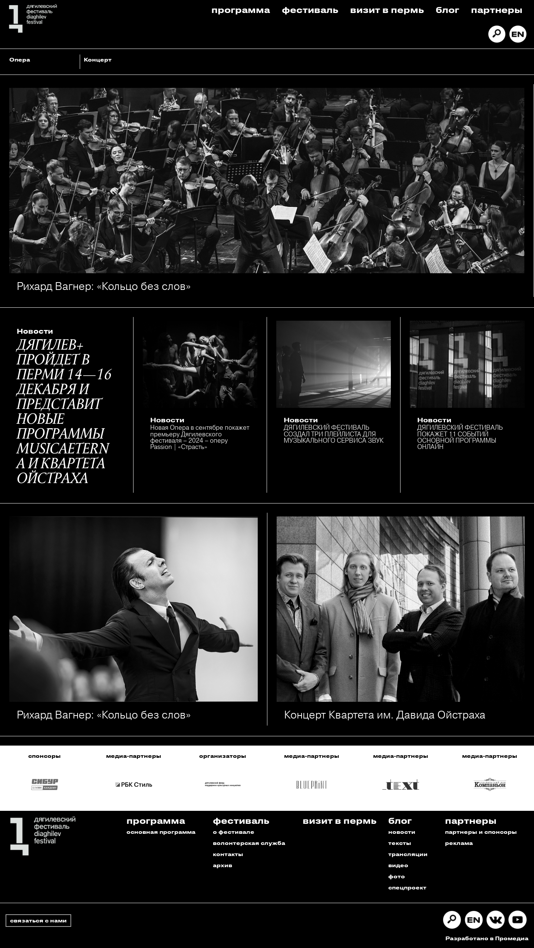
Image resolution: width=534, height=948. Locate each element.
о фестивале (233, 832)
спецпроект (407, 887)
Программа (240, 9)
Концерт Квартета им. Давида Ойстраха (384, 714)
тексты (399, 843)
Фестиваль (310, 9)
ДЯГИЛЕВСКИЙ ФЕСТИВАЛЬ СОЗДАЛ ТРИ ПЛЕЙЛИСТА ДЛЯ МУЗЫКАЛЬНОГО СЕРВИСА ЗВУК (333, 433)
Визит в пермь (387, 9)
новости (401, 832)
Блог (447, 9)
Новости (35, 331)
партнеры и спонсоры (481, 832)
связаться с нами (38, 920)
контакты (228, 854)
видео (398, 865)
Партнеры (497, 9)
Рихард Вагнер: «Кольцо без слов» (104, 286)
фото (396, 876)
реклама (459, 843)
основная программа (160, 832)
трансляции (408, 854)
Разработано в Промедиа (486, 938)
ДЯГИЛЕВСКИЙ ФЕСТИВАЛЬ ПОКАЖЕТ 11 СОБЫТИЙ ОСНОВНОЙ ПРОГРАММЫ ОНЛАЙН (460, 436)
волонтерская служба (249, 843)
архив (222, 865)
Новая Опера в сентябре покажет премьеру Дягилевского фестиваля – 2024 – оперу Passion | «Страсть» (199, 436)
